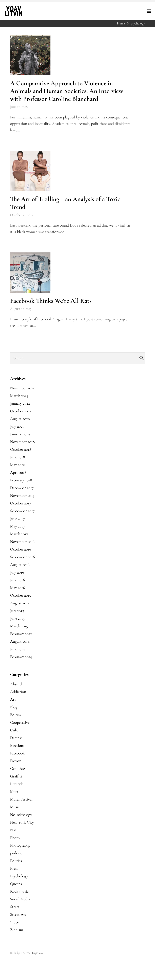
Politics (16, 860)
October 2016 (20, 549)
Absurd (16, 684)
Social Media (20, 899)
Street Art (18, 914)
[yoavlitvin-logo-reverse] (13, 11)
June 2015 (17, 618)
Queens (16, 883)
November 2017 (22, 495)
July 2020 (17, 426)
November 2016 (22, 541)
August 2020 (20, 418)
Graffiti (16, 776)
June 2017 (17, 518)
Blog (13, 707)
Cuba (14, 730)
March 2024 (19, 395)
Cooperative (19, 722)
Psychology (19, 876)
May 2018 (17, 464)
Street (15, 906)
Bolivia (15, 714)
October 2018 (20, 449)
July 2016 (17, 572)
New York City (22, 822)
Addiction (18, 691)
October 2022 (20, 411)
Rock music (19, 891)
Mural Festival (21, 799)
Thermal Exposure (32, 953)
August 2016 (19, 564)
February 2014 (21, 656)
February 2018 (21, 480)
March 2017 (19, 534)
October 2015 (20, 595)
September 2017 (22, 510)
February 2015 (21, 633)
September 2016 (22, 557)
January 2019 (20, 434)
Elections (17, 745)
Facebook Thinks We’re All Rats (51, 301)
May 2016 (17, 587)
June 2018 (17, 457)
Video (14, 922)
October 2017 (20, 503)
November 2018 (22, 441)
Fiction (15, 760)
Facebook (17, 753)
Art (13, 699)
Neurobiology (21, 814)
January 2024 (20, 403)
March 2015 (19, 626)
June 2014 (17, 649)
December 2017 (22, 487)
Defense (16, 737)
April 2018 (18, 472)
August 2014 (19, 641)
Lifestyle (16, 784)
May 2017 (17, 526)
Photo (15, 837)
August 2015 (19, 603)
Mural (15, 791)
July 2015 (17, 610)
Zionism (16, 929)
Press (14, 868)
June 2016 (17, 580)
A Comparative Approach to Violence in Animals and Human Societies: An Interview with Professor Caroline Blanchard (66, 91)
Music (15, 807)
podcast (16, 853)
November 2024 (22, 388)
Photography (20, 845)
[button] (149, 11)
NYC (14, 830)
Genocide (17, 768)
